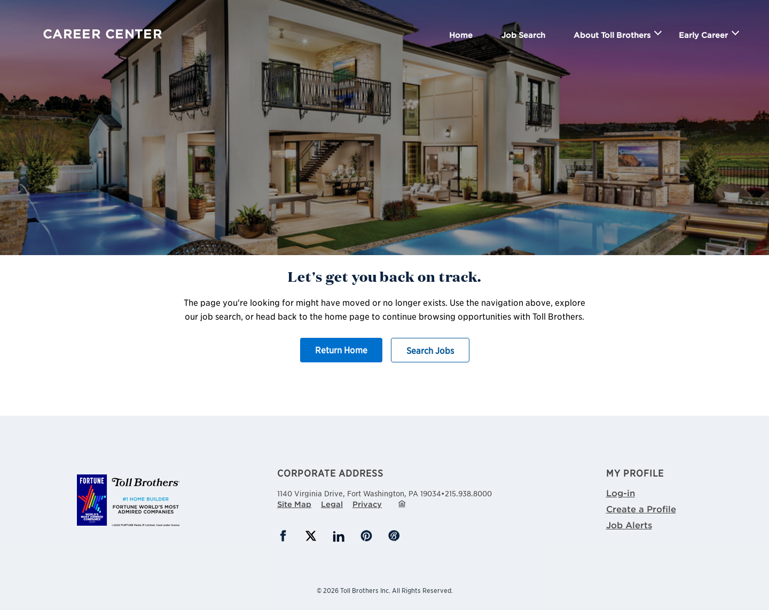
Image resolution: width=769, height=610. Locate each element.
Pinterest (366, 536)
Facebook (283, 536)
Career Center (102, 34)
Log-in (620, 492)
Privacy (367, 504)
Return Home (341, 349)
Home (461, 34)
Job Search (523, 34)
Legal (332, 504)
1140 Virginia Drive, (359, 492)
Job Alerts (629, 524)
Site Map (294, 504)
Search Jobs (430, 350)
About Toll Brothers (612, 34)
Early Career (703, 34)
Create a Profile (641, 508)
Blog (394, 536)
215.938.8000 (468, 493)
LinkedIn (338, 536)
